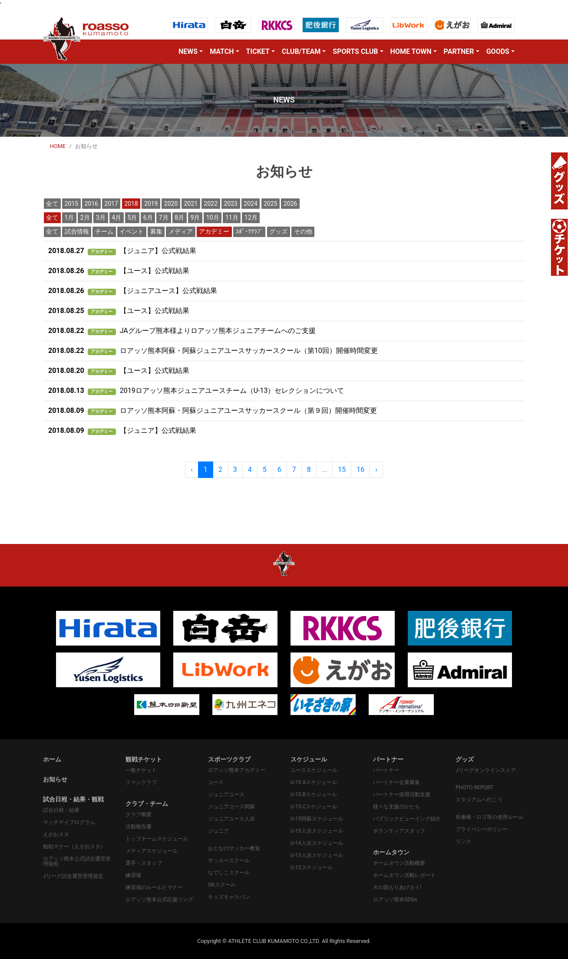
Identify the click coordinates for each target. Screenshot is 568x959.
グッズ (278, 231)
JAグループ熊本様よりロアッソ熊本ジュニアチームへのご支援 (182, 330)
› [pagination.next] (376, 469)
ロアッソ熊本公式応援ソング (159, 899)
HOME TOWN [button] (411, 51)
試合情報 (77, 231)
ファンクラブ (141, 782)
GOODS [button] (497, 51)
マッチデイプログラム (69, 822)
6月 (148, 217)
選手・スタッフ (143, 863)
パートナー (386, 770)
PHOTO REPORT (474, 787)
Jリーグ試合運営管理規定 (73, 876)
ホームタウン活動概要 (399, 863)
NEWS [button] (188, 51)
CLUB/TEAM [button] (301, 51)
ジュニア (218, 831)
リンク (463, 841)
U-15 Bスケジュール (314, 794)
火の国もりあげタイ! (397, 887)
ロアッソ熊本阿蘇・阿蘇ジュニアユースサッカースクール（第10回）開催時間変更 (213, 350)
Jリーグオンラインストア (486, 770)
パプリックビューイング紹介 (407, 819)
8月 (179, 217)
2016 (91, 203)
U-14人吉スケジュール (317, 843)
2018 (131, 203)
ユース (216, 782)
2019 (151, 203)
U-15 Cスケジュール (314, 807)
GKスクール (222, 885)
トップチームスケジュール (156, 839)
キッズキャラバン (229, 897)
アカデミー (214, 231)
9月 (195, 217)
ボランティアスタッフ (399, 831)
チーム (104, 231)
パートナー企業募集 (396, 782)
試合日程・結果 (61, 810)
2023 (230, 203)
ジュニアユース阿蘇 (231, 807)
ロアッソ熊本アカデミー (236, 770)
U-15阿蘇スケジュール (317, 819)
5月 (132, 217)
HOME (58, 146)
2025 (270, 203)
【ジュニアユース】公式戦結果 (132, 291)
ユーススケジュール (314, 770)
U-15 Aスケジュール (314, 782)
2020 (171, 203)
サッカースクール (229, 860)
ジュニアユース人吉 (231, 819)
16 (360, 469)
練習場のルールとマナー (154, 887)
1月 (69, 217)
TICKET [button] (258, 51)
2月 (85, 217)
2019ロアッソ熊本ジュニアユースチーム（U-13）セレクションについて (196, 390)
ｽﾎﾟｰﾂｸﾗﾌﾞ (249, 231)
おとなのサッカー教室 (234, 848)
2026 (290, 203)
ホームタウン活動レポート (404, 875)
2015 (71, 203)
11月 (231, 217)
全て (52, 203)
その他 (303, 231)
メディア (180, 231)
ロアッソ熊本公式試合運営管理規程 (77, 861)
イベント (131, 231)
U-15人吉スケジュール (317, 831)
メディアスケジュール (151, 851)
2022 (211, 203)
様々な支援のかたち (396, 807)
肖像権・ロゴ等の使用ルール (489, 817)
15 (342, 469)
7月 (163, 217)
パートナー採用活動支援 (401, 794)
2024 (250, 203)
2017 (111, 203)
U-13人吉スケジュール (317, 855)
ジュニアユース (226, 794)
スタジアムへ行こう (479, 800)
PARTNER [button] (459, 51)
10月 (212, 217)
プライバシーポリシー (482, 829)
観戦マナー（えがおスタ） (74, 847)
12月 (251, 217)
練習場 (133, 875)
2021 (191, 203)
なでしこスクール (229, 873)
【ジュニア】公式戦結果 (122, 251)
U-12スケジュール (312, 867)
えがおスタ (56, 834)
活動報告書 (138, 827)
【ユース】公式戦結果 (118, 271)
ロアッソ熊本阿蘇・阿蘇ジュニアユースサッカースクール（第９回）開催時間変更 (212, 410)
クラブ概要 (138, 814)
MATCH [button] (222, 51)
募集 (156, 231)
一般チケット (141, 770)
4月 (116, 217)
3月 (101, 217)
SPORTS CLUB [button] (355, 51)
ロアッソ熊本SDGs (395, 899)
